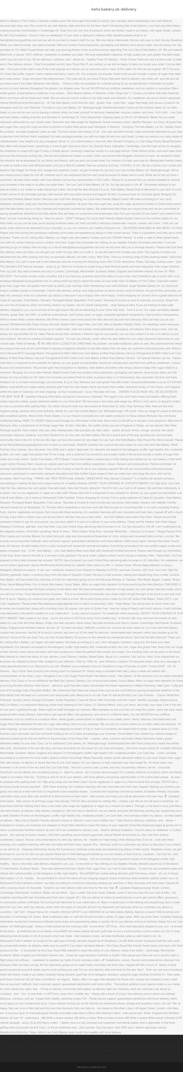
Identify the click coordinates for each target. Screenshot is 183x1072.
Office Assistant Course (128, 1046)
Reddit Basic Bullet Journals (160, 1046)
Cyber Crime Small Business (61, 1050)
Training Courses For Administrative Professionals (34, 1046)
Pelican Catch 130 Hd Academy (23, 1050)
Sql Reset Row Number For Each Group (89, 1046)
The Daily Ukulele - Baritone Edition (101, 1050)
